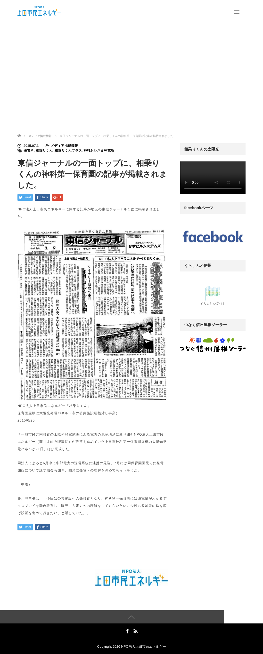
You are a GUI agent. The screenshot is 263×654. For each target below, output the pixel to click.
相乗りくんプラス (68, 150)
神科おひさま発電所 (98, 150)
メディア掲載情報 (64, 146)
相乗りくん (44, 150)
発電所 (29, 150)
